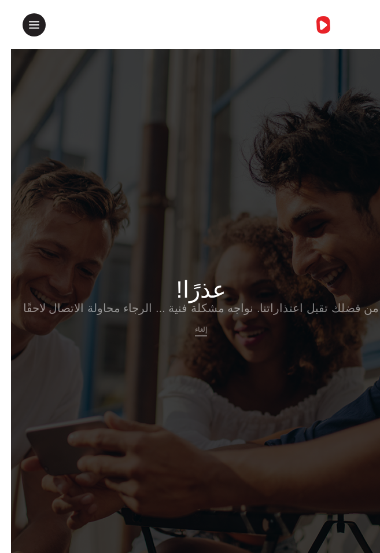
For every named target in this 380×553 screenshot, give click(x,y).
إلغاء (190, 330)
